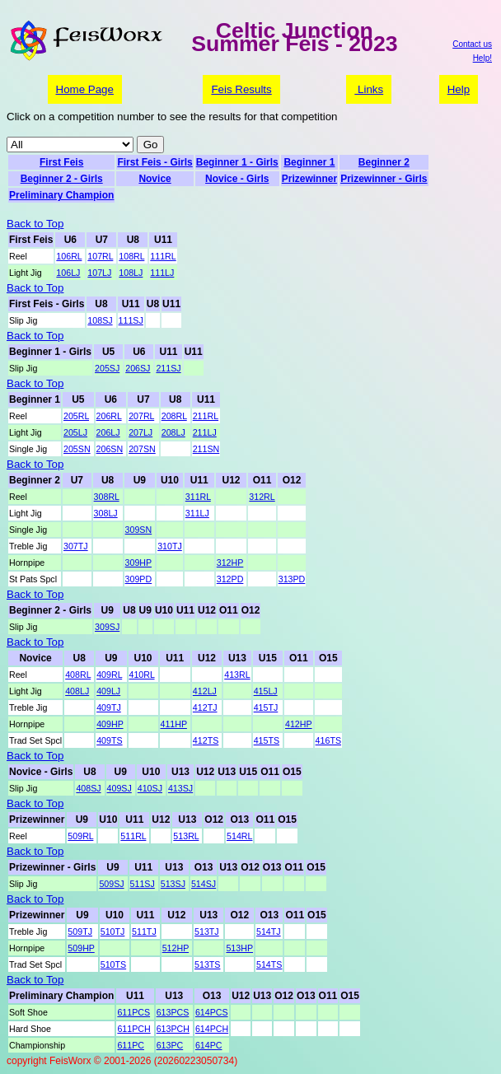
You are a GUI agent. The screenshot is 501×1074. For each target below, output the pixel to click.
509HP (81, 948)
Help (458, 89)
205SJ (107, 368)
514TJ (268, 931)
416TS (328, 740)
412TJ (205, 707)
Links (368, 89)
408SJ (88, 788)
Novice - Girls (237, 178)
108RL (131, 256)
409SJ (119, 788)
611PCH (133, 1029)
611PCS (133, 1012)
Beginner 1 (309, 162)
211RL (205, 416)
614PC (208, 1045)
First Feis (61, 162)
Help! (482, 58)
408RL (78, 674)
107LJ (99, 273)
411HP (174, 724)
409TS (109, 740)
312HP (230, 562)
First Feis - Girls (154, 162)
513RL (186, 836)
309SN (138, 530)
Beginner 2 (384, 162)
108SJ (99, 320)
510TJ (113, 931)
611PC (130, 1045)
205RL (76, 416)
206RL (109, 416)
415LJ (266, 691)
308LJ (106, 513)
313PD (292, 579)
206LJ (108, 432)
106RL (69, 256)
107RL (100, 256)
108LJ (131, 273)
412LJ (205, 691)
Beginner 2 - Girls (62, 178)
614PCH (211, 1029)
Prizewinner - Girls (383, 178)
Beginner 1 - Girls (237, 162)
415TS (266, 740)
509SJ (111, 884)
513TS (207, 964)
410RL (142, 674)
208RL (174, 416)
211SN (206, 449)
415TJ (266, 707)
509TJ (80, 931)
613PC (170, 1045)
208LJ (173, 432)
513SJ (173, 884)
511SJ (142, 884)
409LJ (108, 691)
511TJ (144, 931)
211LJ (205, 432)
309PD (138, 579)
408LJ (77, 691)
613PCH (173, 1029)
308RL (106, 497)
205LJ (75, 432)
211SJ (168, 368)
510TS (113, 964)
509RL (80, 836)
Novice (154, 178)
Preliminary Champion (61, 195)
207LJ (140, 432)
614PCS (211, 1012)
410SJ (150, 788)
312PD (230, 579)
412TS (205, 740)
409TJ (108, 707)
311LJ (197, 513)
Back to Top (35, 223)
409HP (109, 724)
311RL (198, 497)
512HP (175, 948)
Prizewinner (309, 178)
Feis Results (241, 89)
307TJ (75, 546)
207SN (142, 449)
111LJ (162, 273)
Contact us (472, 44)
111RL (163, 256)
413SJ (180, 788)
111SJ (131, 320)
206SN (110, 449)
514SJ (203, 884)
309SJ (107, 627)
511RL (133, 836)
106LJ (68, 273)
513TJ (206, 931)
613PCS (173, 1012)
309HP (138, 562)
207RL (141, 416)
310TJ (169, 546)
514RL (239, 836)
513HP (239, 948)
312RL (261, 497)
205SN (77, 449)
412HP (298, 724)
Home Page (85, 89)
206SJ (137, 368)
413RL (237, 674)
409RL (109, 674)
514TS (269, 964)
